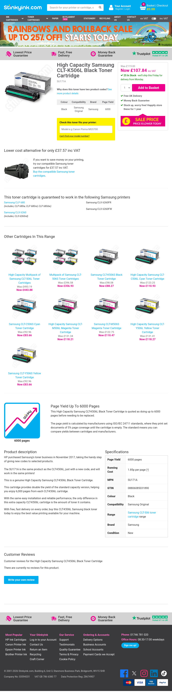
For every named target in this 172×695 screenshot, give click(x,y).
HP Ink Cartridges (15, 639)
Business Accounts (94, 644)
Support (64, 639)
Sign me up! (130, 645)
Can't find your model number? (75, 136)
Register (119, 9)
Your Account (123, 6)
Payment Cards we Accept (98, 654)
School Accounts (93, 649)
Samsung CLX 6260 (15, 212)
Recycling (104, 18)
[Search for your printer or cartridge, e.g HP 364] (72, 7)
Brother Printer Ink (16, 654)
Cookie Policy (67, 659)
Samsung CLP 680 (14, 202)
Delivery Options (92, 639)
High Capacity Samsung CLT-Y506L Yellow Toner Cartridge (147, 328)
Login (127, 9)
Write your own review (21, 579)
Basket (151, 5)
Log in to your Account (43, 639)
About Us (117, 18)
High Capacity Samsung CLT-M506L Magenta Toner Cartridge (65, 328)
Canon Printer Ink (15, 644)
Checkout (162, 5)
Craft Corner (37, 659)
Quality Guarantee (69, 649)
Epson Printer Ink (15, 649)
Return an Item (38, 649)
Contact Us (131, 18)
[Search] (100, 7)
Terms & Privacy (68, 654)
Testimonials (66, 644)
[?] (147, 469)
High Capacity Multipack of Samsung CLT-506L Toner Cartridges (25, 278)
